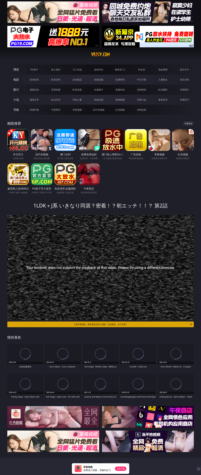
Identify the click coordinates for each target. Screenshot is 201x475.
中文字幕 (141, 79)
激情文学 (34, 99)
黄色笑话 (163, 99)
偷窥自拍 (34, 89)
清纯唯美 (141, 89)
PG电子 (34, 69)
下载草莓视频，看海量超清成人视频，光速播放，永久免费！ (132, 324)
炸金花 (141, 69)
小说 (16, 100)
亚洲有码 (120, 79)
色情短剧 (141, 109)
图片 (16, 90)
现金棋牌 (163, 69)
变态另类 (184, 79)
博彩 (16, 69)
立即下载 (121, 468)
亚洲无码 (34, 79)
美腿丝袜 (120, 89)
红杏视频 (120, 109)
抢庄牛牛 (184, 69)
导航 (16, 110)
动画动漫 (98, 79)
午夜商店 (55, 109)
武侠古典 (98, 99)
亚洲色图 (55, 89)
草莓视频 (77, 109)
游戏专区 (98, 69)
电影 (16, 79)
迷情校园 (120, 99)
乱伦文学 (55, 99)
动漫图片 (98, 89)
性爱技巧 (184, 99)
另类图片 (184, 89)
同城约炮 (34, 109)
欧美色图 (77, 89)
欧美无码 (55, 79)
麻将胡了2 (120, 69)
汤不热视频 (98, 109)
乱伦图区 (163, 89)
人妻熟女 (163, 79)
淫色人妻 (77, 99)
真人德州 (55, 69)
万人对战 (77, 69)
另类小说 (141, 99)
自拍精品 (77, 79)
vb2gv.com (100, 54)
